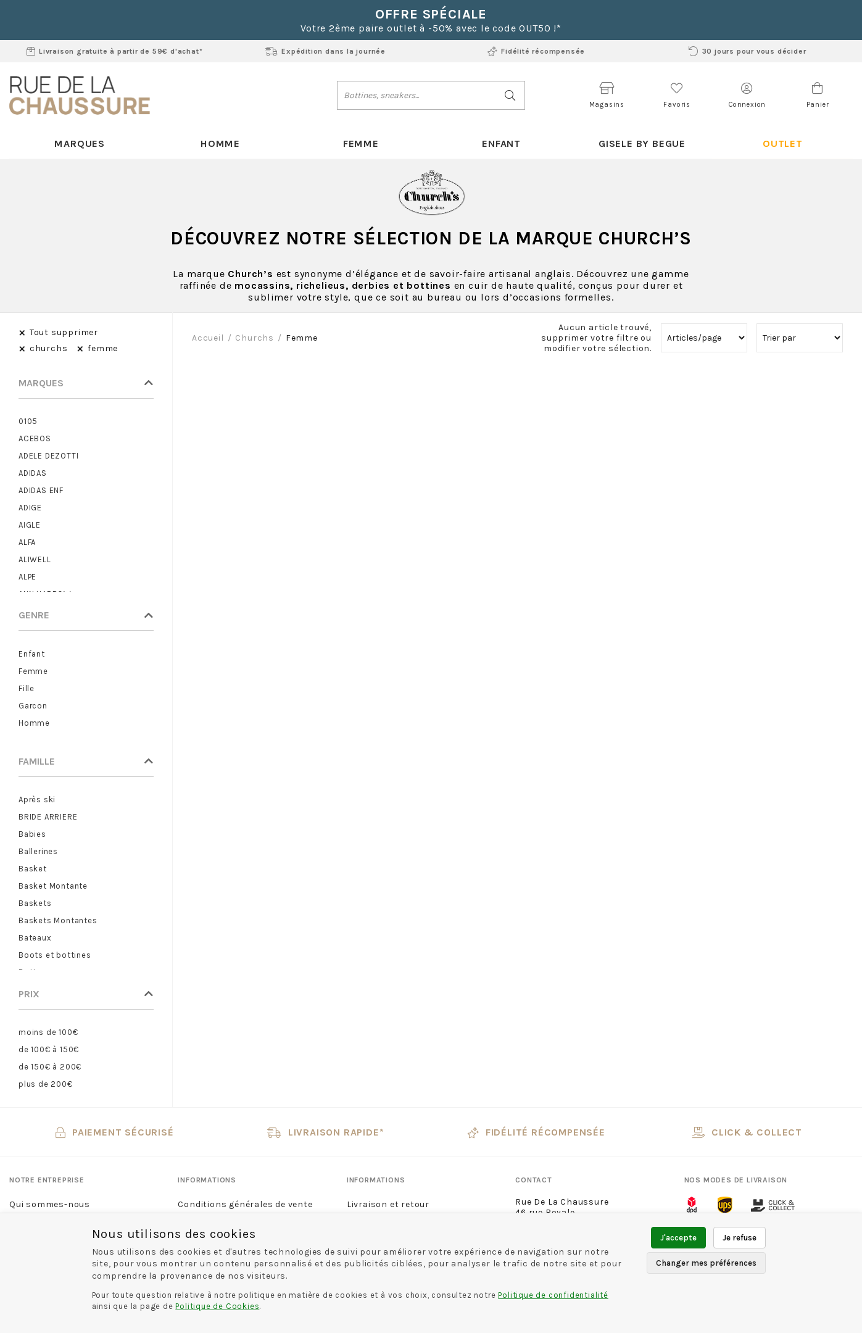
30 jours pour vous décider (747, 51)
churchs (254, 338)
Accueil (208, 338)
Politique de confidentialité (553, 1295)
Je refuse (739, 1237)
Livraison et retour (388, 1205)
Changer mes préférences (706, 1263)
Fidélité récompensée (536, 51)
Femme (361, 143)
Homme (220, 143)
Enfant (501, 143)
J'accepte (678, 1237)
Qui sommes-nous (49, 1205)
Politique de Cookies (217, 1306)
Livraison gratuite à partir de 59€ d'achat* (114, 51)
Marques (80, 143)
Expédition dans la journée (325, 51)
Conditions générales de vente (245, 1205)
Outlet (782, 143)
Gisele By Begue (642, 143)
